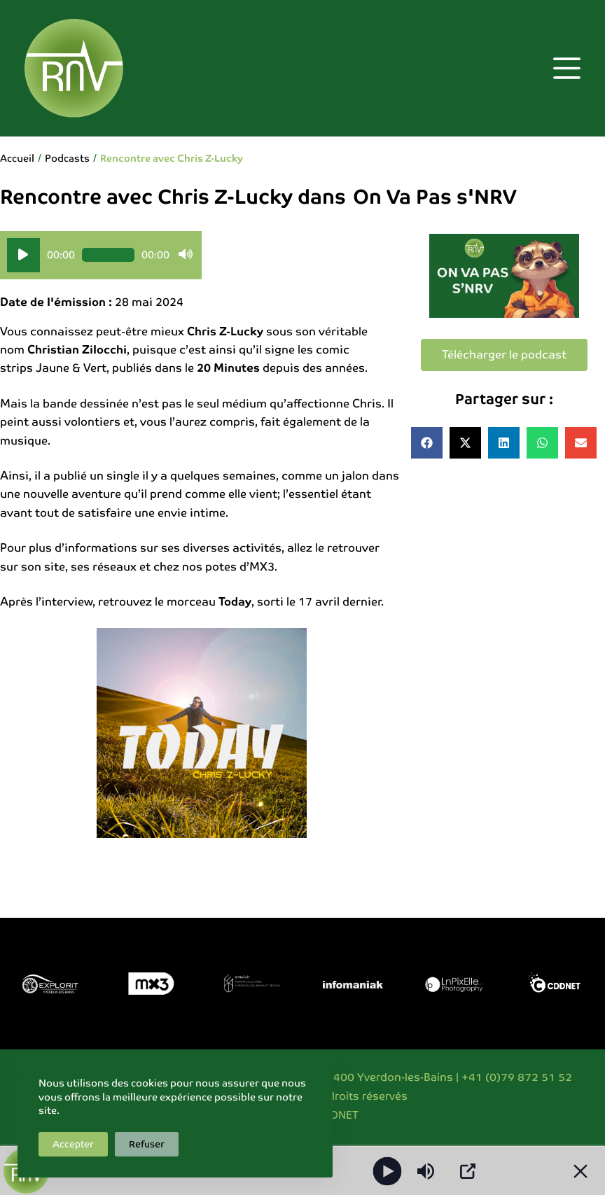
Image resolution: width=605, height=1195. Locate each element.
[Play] (387, 1171)
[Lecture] (23, 255)
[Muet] (185, 255)
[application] (101, 255)
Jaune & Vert (71, 368)
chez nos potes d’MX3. (215, 566)
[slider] (108, 255)
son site (43, 566)
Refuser (147, 1144)
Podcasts (67, 158)
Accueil (17, 158)
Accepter (73, 1144)
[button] (427, 443)
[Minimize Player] (580, 1171)
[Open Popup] (467, 1171)
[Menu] (566, 68)
